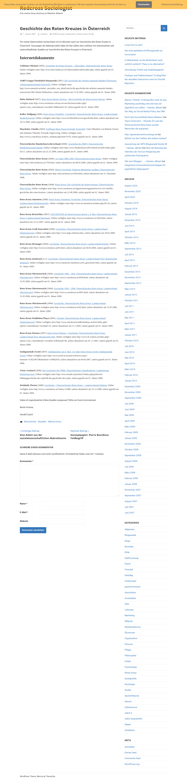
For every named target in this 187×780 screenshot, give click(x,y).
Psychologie (131, 667)
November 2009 (133, 392)
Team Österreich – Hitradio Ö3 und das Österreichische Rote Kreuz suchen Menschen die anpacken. (144, 125)
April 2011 (130, 323)
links (127, 604)
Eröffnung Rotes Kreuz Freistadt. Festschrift (65, 129)
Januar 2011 (131, 335)
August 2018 (131, 208)
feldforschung (58, 34)
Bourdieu (129, 546)
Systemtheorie (132, 695)
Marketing (130, 615)
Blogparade (130, 535)
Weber (128, 724)
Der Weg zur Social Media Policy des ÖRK (145, 111)
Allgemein (129, 529)
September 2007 (133, 495)
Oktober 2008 (131, 449)
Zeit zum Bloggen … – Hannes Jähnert (143, 161)
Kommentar (26, 461)
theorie (128, 701)
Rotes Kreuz (82, 34)
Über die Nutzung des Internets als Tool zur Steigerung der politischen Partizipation (146, 152)
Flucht (128, 563)
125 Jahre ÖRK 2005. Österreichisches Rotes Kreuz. (78, 158)
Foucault (129, 569)
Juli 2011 (129, 306)
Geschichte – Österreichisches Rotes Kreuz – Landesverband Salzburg (76, 385)
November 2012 (133, 277)
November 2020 (133, 191)
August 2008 (131, 461)
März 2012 (130, 289)
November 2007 (133, 489)
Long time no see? (134, 45)
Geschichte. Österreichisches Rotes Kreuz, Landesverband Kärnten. (79, 244)
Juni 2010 (129, 352)
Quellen (42, 421)
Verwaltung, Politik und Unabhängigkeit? (144, 69)
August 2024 (131, 185)
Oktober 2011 (131, 300)
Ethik (127, 552)
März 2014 (130, 243)
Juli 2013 (129, 254)
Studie (91, 34)
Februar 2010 (131, 375)
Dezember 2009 (132, 386)
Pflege (128, 650)
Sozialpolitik (131, 678)
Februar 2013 (131, 266)
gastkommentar (133, 586)
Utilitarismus (131, 707)
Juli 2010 (129, 346)
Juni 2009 (129, 409)
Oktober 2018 (131, 203)
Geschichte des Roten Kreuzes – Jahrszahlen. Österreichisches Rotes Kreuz (78, 66)
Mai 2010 (129, 357)
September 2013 (133, 248)
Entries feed (130, 752)
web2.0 (128, 713)
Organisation (70, 34)
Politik (128, 661)
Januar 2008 (131, 484)
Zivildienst (130, 730)
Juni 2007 (129, 512)
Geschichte (30, 421)
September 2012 (133, 283)
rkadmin (44, 34)
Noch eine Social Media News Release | (144, 117)
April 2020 (130, 197)
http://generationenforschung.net (141, 134)
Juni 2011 (129, 312)
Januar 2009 (131, 438)
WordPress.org (132, 764)
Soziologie (130, 684)
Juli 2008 (129, 466)
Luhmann (129, 609)
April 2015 (130, 231)
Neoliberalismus (133, 627)
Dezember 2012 (132, 271)
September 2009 (133, 398)
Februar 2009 (131, 432)
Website (24, 521)
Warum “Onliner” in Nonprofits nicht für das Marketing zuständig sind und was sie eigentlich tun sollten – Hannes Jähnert (146, 104)
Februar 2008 (131, 478)
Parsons (129, 644)
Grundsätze (130, 598)
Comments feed (133, 758)
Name (23, 503)
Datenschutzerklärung (172, 4)
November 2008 (133, 444)
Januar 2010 (131, 380)
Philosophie (130, 655)
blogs (127, 541)
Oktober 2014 (131, 237)
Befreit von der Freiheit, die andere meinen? (146, 138)
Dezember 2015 (132, 220)
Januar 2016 (131, 214)
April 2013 (130, 260)
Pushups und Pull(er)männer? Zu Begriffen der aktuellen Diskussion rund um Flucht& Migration (145, 79)
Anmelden (130, 747)
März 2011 (130, 329)
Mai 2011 (129, 317)
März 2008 (130, 472)
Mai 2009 (129, 415)
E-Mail (24, 512)
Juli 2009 (129, 403)
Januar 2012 (131, 294)
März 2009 (130, 426)
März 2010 (130, 369)
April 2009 (130, 421)
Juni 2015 (129, 226)
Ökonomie (130, 632)
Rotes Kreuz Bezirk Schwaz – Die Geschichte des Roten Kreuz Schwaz (73, 99)
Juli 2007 (129, 507)
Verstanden (144, 4)
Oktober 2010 (131, 340)
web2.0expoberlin (133, 718)
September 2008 (133, 455)
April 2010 (130, 363)
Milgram (129, 621)
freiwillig (129, 575)
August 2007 (131, 501)
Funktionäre (130, 581)
